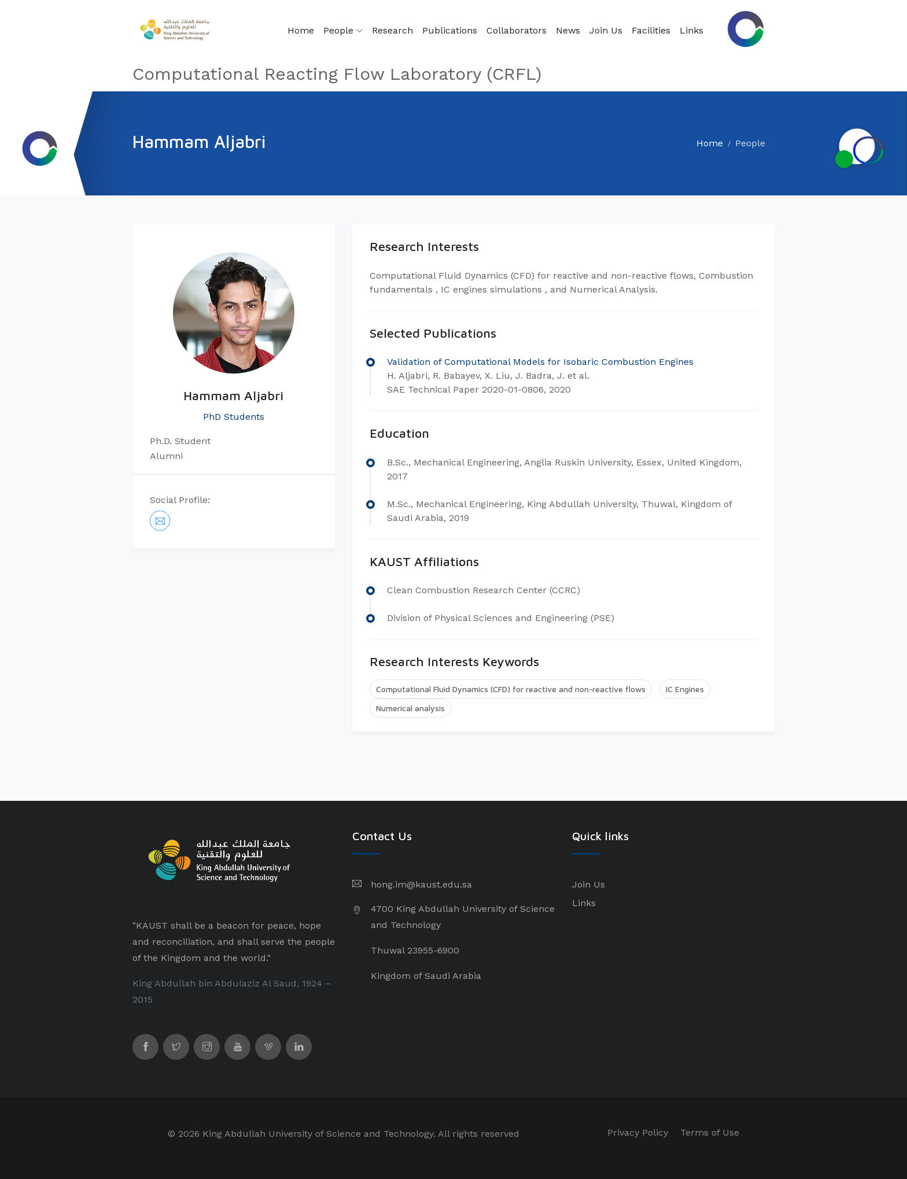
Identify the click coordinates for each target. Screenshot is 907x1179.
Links (691, 30)
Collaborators (516, 30)
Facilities (651, 30)
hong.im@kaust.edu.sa (421, 884)
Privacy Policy (637, 1132)
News (568, 30)
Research (392, 30)
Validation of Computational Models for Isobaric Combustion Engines (540, 361)
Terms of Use (709, 1132)
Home (300, 30)
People (343, 31)
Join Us (605, 30)
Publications (449, 30)
